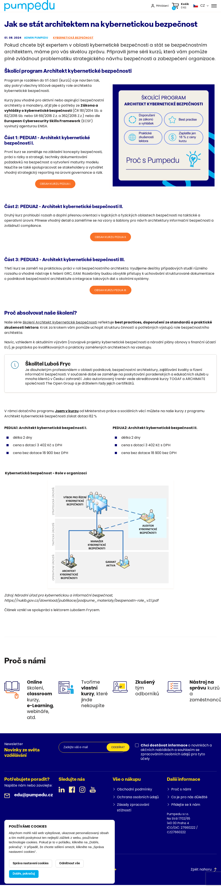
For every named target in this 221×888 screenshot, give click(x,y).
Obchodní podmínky (134, 792)
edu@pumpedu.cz (33, 798)
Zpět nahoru (204, 872)
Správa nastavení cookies (30, 863)
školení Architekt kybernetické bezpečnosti (60, 325)
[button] (199, 6)
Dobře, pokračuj (24, 873)
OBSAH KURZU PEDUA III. (110, 293)
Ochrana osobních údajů (138, 800)
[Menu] (214, 6)
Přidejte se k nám (185, 807)
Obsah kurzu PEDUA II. (110, 239)
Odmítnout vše (69, 863)
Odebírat (119, 751)
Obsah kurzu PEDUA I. (55, 185)
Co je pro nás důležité (189, 800)
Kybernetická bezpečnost (73, 38)
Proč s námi (181, 792)
